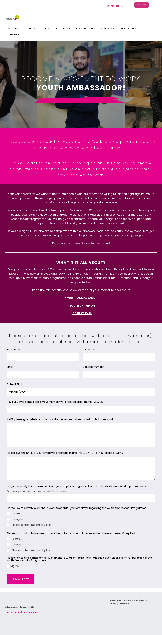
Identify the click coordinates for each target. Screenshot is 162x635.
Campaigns (13, 34)
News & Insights (84, 28)
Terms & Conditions (16, 612)
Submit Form (21, 579)
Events (66, 28)
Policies (33, 612)
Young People (127, 28)
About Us (12, 28)
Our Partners (50, 28)
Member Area (107, 28)
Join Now (141, 4)
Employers (30, 28)
